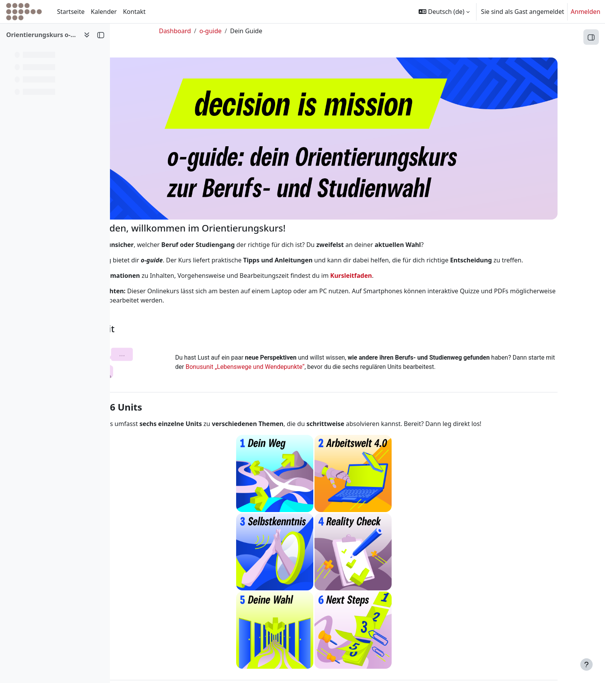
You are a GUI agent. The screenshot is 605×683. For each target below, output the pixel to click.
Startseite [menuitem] (71, 11)
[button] (444, 11)
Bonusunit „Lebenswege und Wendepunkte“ (338, 363)
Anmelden (585, 11)
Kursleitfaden (408, 271)
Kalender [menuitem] (104, 11)
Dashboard (213, 31)
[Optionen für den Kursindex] (87, 35)
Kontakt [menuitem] (134, 11)
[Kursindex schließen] (101, 35)
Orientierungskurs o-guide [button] (42, 34)
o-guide (248, 31)
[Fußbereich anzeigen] (586, 664)
